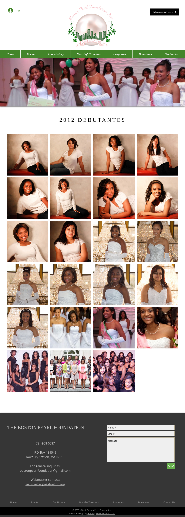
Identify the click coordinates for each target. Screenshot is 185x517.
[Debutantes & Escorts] (164, 11)
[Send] (171, 466)
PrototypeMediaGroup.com (101, 513)
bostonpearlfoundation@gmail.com (45, 470)
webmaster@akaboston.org (45, 484)
